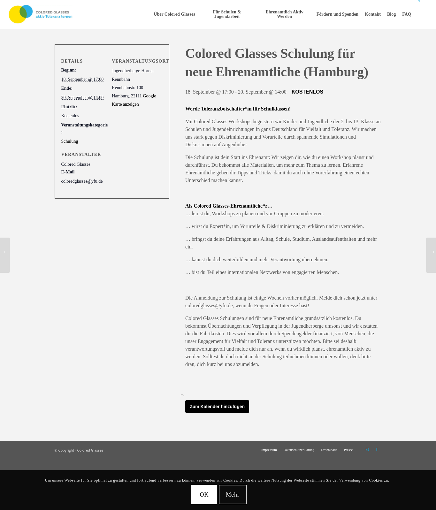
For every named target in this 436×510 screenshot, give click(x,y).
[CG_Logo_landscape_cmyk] (41, 14)
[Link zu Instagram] (367, 449)
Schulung (69, 141)
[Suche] (420, 14)
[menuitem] (174, 14)
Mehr (233, 494)
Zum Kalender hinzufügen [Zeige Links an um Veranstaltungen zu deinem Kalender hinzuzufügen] (217, 406)
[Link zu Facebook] (377, 449)
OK (204, 494)
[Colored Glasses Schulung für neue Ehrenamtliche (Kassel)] (431, 255)
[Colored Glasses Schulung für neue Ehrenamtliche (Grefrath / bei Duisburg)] (5, 255)
